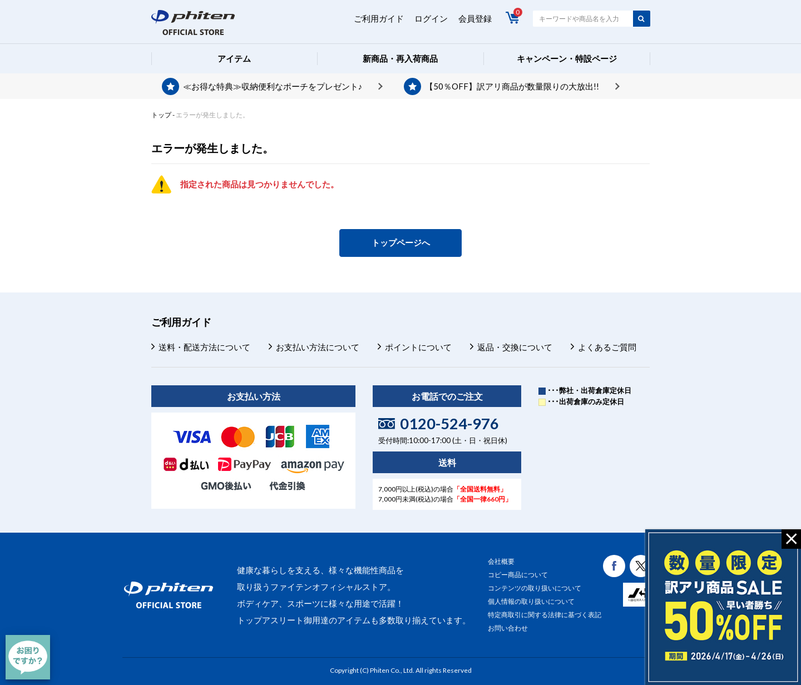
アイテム (234, 58)
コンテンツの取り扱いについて (534, 588)
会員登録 (475, 18)
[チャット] (28, 657)
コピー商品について (518, 574)
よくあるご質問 (607, 347)
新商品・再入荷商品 (400, 58)
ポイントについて (418, 347)
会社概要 (501, 561)
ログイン (431, 18)
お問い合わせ (508, 628)
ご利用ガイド (379, 18)
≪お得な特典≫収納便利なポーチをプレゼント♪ (273, 86)
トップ (161, 115)
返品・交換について (514, 347)
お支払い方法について (317, 347)
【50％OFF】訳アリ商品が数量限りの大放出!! (512, 86)
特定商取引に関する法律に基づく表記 (544, 614)
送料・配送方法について (204, 347)
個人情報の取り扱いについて (531, 601)
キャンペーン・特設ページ (567, 58)
